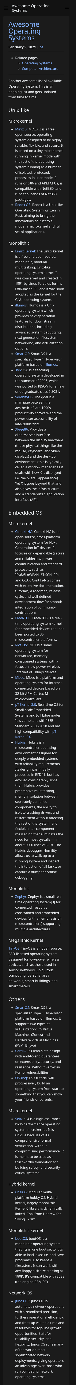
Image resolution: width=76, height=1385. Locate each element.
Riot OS (21, 645)
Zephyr (20, 896)
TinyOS (13, 948)
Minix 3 (21, 129)
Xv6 (18, 370)
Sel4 (18, 1119)
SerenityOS (24, 397)
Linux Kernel (25, 251)
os (41, 47)
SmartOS (22, 353)
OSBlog (21, 1078)
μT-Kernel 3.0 (25, 704)
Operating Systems (37, 63)
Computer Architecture (40, 68)
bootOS (21, 1238)
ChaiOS (21, 1192)
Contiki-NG (23, 531)
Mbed (19, 677)
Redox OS (22, 204)
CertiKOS (22, 1051)
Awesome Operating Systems (24, 31)
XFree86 (21, 429)
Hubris (20, 742)
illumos (21, 305)
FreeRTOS (22, 618)
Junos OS (22, 1301)
